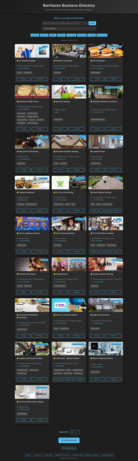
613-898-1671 (23, 200)
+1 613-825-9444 (24, 109)
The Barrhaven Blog (77, 455)
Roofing (56, 163)
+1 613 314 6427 (97, 282)
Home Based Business (59, 285)
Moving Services (101, 245)
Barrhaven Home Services (62, 455)
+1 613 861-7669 (24, 159)
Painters (69, 370)
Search (92, 23)
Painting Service (28, 72)
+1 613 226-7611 (97, 112)
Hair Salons (91, 35)
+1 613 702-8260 (24, 409)
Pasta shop (32, 119)
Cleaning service (58, 119)
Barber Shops (82, 35)
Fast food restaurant (32, 113)
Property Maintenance (31, 204)
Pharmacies (44, 35)
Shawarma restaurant (32, 123)
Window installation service (97, 119)
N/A (56, 112)
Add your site (37, 455)
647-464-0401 (59, 366)
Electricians (61, 35)
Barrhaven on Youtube (92, 455)
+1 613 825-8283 (97, 68)
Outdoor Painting (68, 373)
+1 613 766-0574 (60, 241)
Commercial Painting (59, 370)
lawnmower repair (34, 370)
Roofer (73, 204)
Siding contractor (95, 328)
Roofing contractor (58, 204)
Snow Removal (21, 163)
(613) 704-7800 (97, 159)
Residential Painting (78, 370)
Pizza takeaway (21, 123)
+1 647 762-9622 (60, 200)
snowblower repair (21, 373)
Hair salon (19, 285)
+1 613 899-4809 (24, 366)
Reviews (116, 210)
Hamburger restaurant (32, 116)
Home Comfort (71, 35)
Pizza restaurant (21, 113)
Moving (93, 245)
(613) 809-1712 (60, 159)
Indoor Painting (58, 373)
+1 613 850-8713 (97, 367)
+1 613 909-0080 (60, 323)
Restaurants (35, 35)
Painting (19, 72)
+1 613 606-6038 (24, 241)
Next (74, 432)
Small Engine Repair (22, 370)
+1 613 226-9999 (24, 282)
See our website (60, 282)
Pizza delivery (40, 119)
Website (39, 79)
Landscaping (57, 72)
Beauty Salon (28, 285)
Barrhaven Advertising (107, 455)
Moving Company (111, 245)
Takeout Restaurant (22, 119)
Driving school (57, 245)
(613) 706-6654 (60, 68)
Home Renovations (95, 163)
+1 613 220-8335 (97, 323)
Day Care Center (101, 35)
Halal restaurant (21, 116)
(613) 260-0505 (97, 241)
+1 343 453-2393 (24, 325)
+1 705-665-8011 (24, 68)
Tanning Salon (94, 285)
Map (23, 79)
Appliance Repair (21, 245)
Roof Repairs (63, 163)
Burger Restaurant (95, 72)
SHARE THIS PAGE (69, 448)
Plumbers (52, 35)
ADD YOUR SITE (69, 440)
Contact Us (28, 455)
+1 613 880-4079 (97, 200)
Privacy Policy (48, 455)
